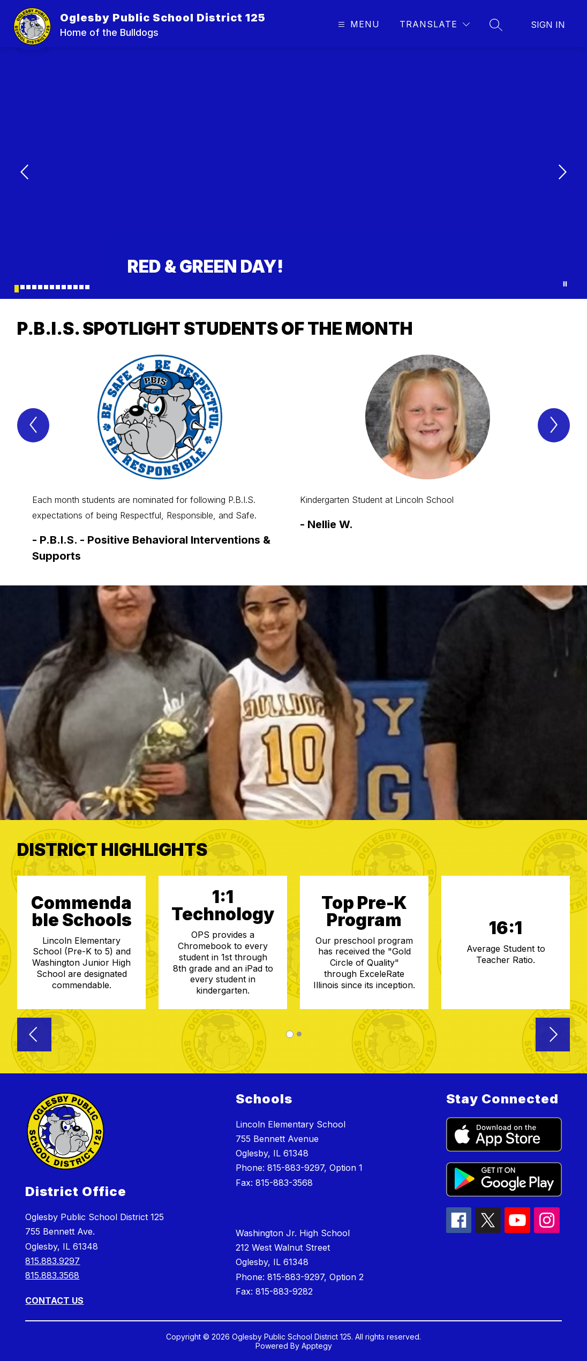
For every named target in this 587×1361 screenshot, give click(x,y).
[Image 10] (69, 287)
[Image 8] (58, 287)
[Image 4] (34, 287)
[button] (34, 1036)
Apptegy (317, 1345)
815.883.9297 (52, 1260)
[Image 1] (16, 288)
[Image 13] (87, 287)
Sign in (548, 24)
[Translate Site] (434, 24)
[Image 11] (75, 287)
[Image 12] (81, 287)
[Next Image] (561, 173)
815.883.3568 (52, 1275)
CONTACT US (54, 1300)
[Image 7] (52, 287)
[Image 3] (28, 287)
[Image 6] (46, 287)
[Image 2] (22, 287)
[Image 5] (40, 287)
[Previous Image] (26, 173)
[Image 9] (64, 287)
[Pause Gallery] (565, 283)
